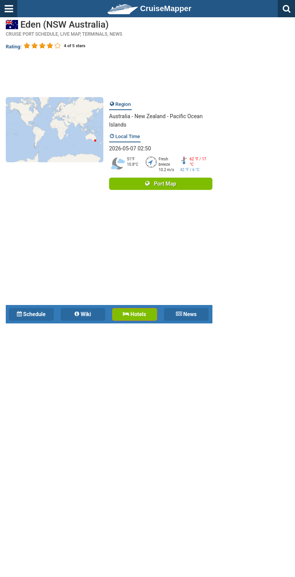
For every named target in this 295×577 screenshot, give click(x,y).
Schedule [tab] (31, 314)
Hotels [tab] (134, 314)
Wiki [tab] (83, 314)
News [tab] (186, 314)
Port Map (160, 184)
